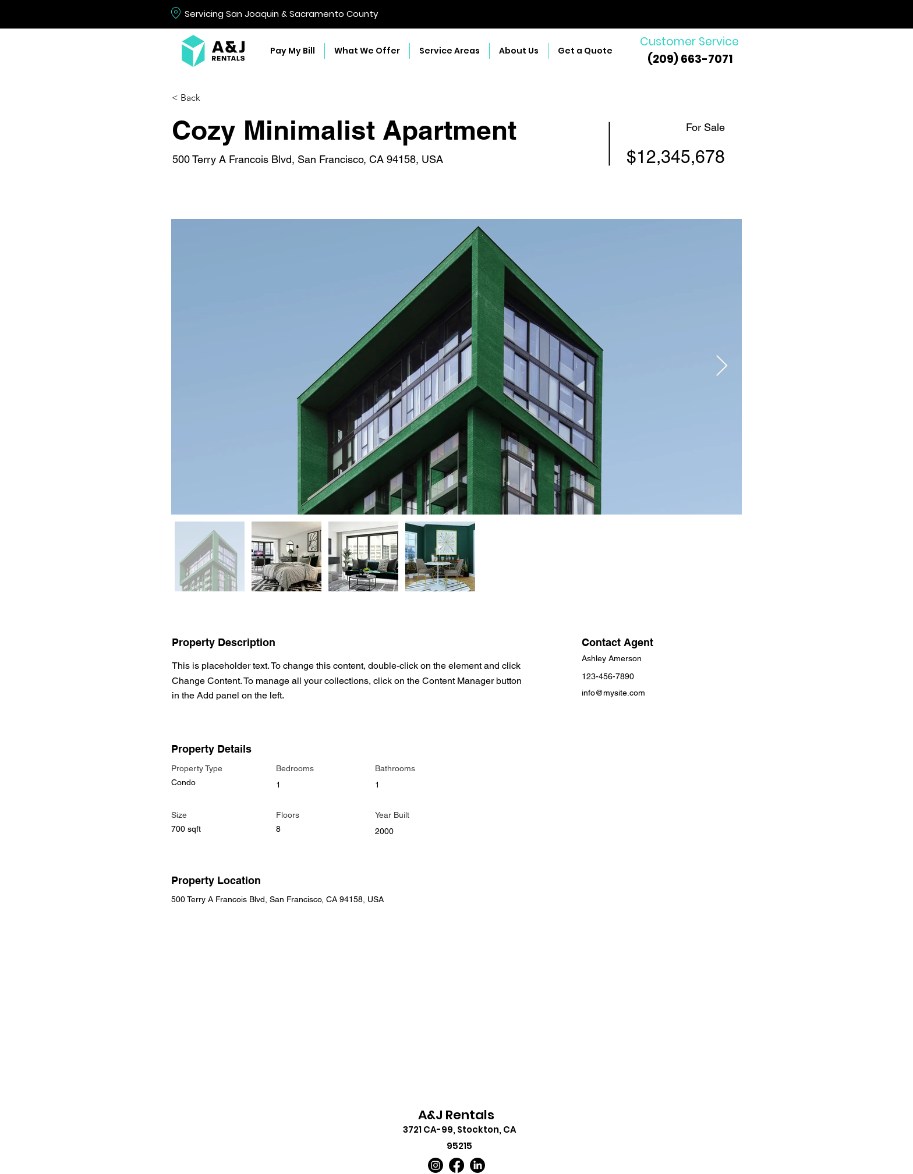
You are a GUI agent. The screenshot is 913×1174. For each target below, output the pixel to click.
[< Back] (213, 98)
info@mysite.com (613, 692)
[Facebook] (456, 1165)
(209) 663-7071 (689, 59)
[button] (366, 51)
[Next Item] (721, 366)
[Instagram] (435, 1165)
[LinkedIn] (477, 1165)
